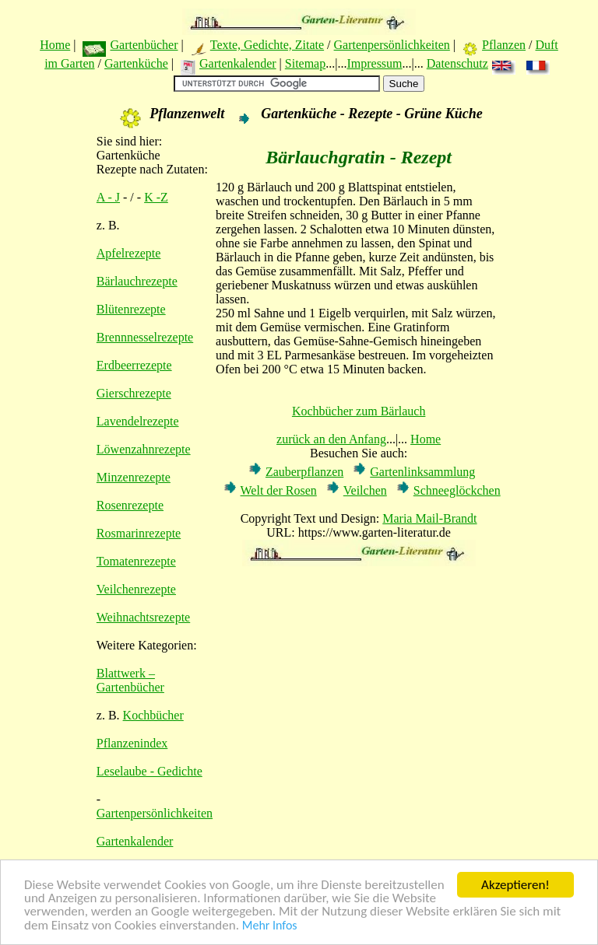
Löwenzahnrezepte (144, 449)
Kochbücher (153, 715)
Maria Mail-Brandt (429, 518)
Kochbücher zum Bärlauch (358, 411)
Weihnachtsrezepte (143, 617)
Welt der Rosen (279, 490)
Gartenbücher (144, 44)
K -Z (156, 197)
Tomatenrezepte (136, 561)
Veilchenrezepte (136, 589)
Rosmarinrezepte (139, 533)
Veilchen (365, 490)
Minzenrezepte (134, 477)
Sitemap (305, 63)
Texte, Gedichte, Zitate (267, 44)
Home (55, 44)
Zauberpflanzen (304, 471)
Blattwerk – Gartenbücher (130, 680)
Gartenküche (136, 63)
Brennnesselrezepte (145, 337)
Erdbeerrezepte (134, 365)
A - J (108, 197)
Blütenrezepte (131, 309)
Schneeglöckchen (457, 490)
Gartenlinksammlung (422, 471)
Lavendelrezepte (138, 421)
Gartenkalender (237, 63)
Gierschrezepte (134, 393)
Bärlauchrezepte (137, 281)
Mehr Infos (269, 926)
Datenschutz (457, 63)
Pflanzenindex (132, 743)
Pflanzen (504, 44)
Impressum (374, 63)
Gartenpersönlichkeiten (392, 44)
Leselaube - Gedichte (149, 771)
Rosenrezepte (130, 505)
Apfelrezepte (129, 253)
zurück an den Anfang (331, 439)
